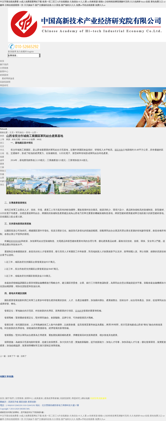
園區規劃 (119, 150)
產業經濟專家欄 (51, 398)
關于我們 (4, 64)
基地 (28, 132)
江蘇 (2, 167)
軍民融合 (20, 132)
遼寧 (2, 160)
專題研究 (4, 85)
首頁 (2, 61)
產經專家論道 (8, 78)
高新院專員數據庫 (98, 398)
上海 (2, 139)
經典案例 (4, 75)
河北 (2, 150)
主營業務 (4, 68)
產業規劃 (32, 402)
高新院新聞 (5, 82)
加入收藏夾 (22, 51)
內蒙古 (3, 181)
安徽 (2, 174)
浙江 (2, 143)
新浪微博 (12, 51)
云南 (2, 153)
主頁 (11, 132)
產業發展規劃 (15, 241)
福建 (2, 157)
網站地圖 (85, 398)
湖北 (2, 184)
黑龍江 (3, 171)
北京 (2, 146)
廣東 (2, 164)
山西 (34, 132)
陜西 (2, 136)
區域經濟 (79, 311)
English (30, 51)
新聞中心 (4, 71)
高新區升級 (13, 402)
